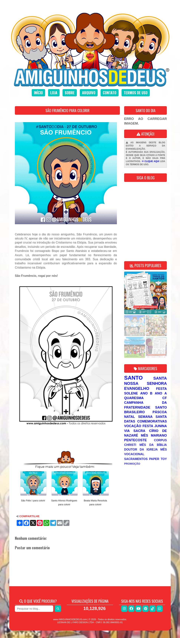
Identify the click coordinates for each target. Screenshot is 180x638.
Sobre (70, 92)
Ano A (161, 393)
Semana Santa (152, 417)
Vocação (132, 426)
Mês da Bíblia (153, 444)
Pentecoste (135, 440)
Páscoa (160, 412)
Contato (109, 92)
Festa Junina (155, 426)
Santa (160, 378)
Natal (129, 417)
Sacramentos (136, 459)
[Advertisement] (65, 439)
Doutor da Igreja (141, 449)
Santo (133, 378)
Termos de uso (136, 92)
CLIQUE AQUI (150, 161)
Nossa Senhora (145, 383)
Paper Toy (158, 459)
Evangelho (136, 388)
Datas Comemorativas (145, 421)
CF (164, 398)
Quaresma (134, 398)
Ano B (146, 393)
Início (38, 92)
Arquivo (88, 92)
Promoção (132, 463)
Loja (53, 92)
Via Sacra (134, 431)
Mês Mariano (154, 435)
